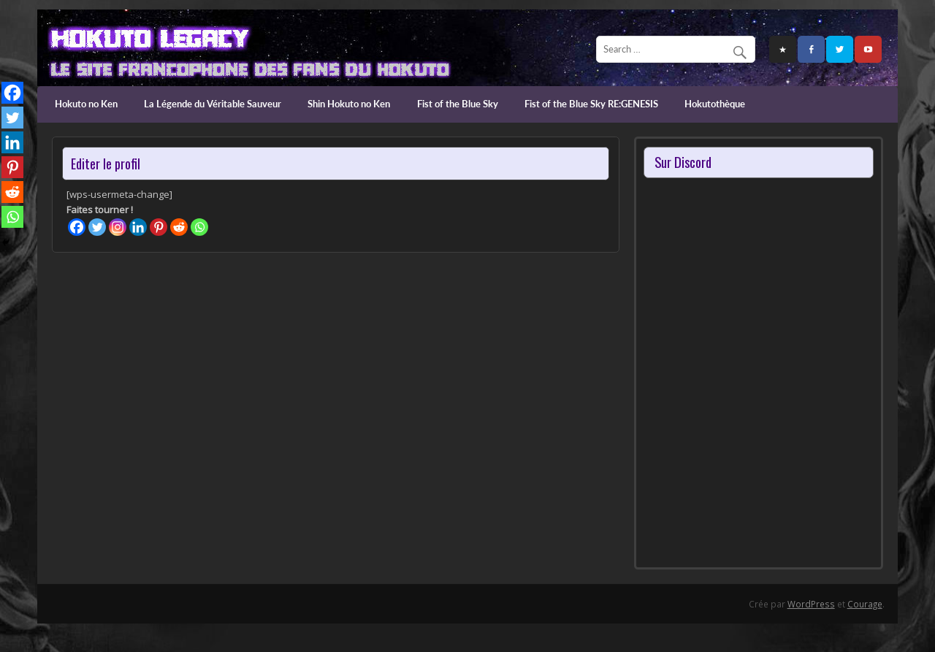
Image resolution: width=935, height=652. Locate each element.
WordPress (811, 604)
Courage (864, 604)
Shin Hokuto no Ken (349, 104)
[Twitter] (97, 227)
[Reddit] (179, 227)
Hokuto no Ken (86, 104)
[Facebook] (76, 227)
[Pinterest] (158, 227)
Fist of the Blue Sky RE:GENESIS (591, 104)
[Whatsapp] (199, 227)
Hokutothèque (714, 104)
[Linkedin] (138, 227)
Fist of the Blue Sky (457, 104)
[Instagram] (117, 227)
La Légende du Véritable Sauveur (212, 104)
